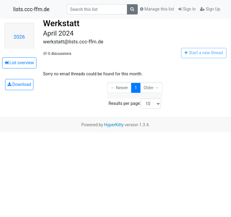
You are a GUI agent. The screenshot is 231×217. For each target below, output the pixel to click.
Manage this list (157, 9)
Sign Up (210, 9)
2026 (19, 37)
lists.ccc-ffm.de (31, 9)
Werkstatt (61, 23)
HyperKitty (114, 124)
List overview (19, 62)
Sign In (187, 9)
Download (19, 84)
